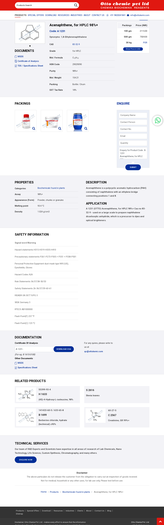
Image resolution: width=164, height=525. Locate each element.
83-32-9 (76, 44)
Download (51, 15)
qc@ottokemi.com (93, 351)
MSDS (19, 56)
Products (20, 15)
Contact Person (127, 122)
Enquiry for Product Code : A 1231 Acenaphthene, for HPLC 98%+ (133, 153)
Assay (18, 194)
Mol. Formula (56, 57)
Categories (20, 188)
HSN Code (55, 64)
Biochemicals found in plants (51, 188)
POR (145, 42)
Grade (53, 51)
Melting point (21, 206)
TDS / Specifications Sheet (29, 66)
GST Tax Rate (56, 90)
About (87, 15)
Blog (109, 511)
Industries (76, 15)
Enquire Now (25, 460)
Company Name (127, 115)
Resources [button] (63, 15)
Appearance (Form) (24, 200)
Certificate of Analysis (27, 61)
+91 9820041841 (116, 15)
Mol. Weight (55, 77)
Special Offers (36, 15)
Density (18, 211)
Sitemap (19, 514)
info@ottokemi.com (138, 15)
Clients (80, 511)
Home (44, 492)
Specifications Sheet (26, 367)
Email (122, 136)
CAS (52, 44)
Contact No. (126, 129)
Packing (54, 84)
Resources (58, 511)
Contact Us (98, 15)
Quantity (124, 143)
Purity (52, 71)
